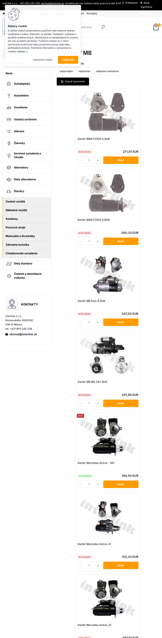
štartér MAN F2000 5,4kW (76, 139)
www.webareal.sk (93, 634)
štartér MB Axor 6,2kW (74, 219)
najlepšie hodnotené (107, 71)
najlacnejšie (66, 71)
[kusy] (68, 160)
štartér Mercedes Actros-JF (77, 382)
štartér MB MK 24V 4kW (127, 219)
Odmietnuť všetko (42, 59)
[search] (103, 28)
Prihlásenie (131, 2)
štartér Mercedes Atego (100, 463)
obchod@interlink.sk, (52, 3)
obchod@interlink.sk (23, 334)
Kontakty (92, 13)
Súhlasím (68, 59)
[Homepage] (4, 13)
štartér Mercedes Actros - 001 (78, 301)
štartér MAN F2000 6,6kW (128, 139)
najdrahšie (84, 71)
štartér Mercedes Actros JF (128, 301)
